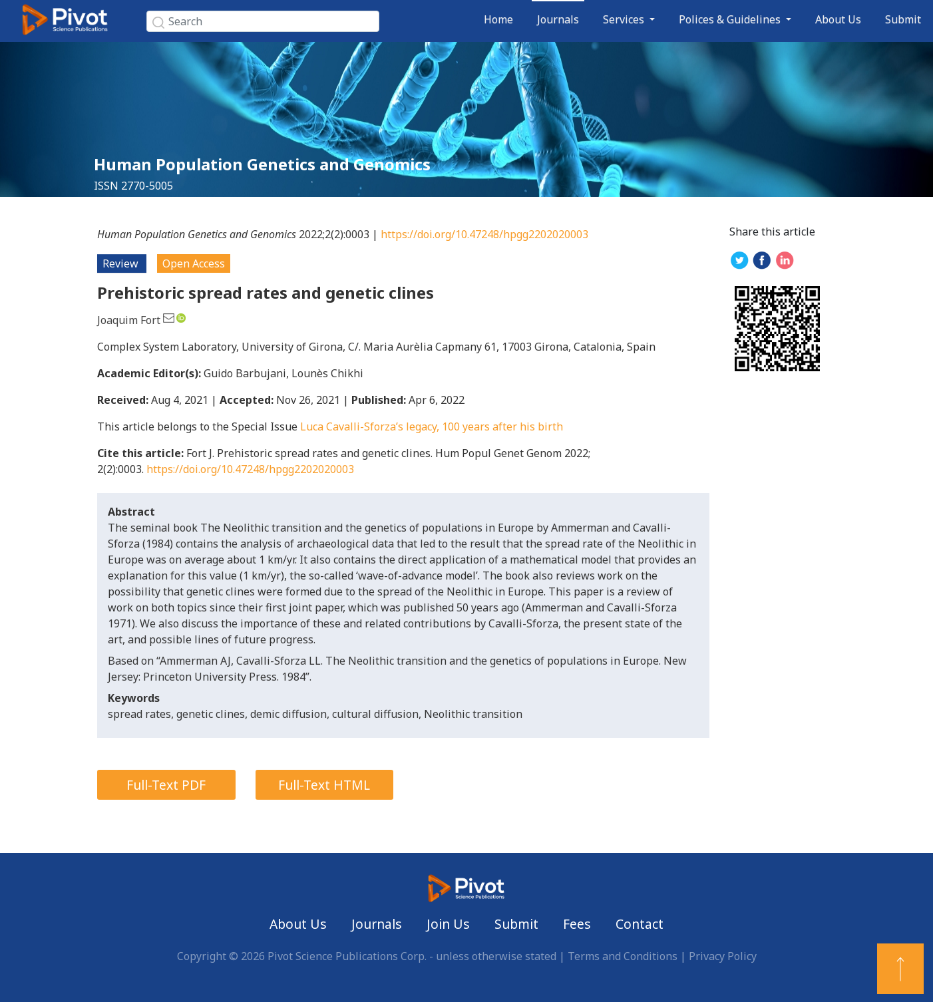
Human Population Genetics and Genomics (262, 164)
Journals (558, 19)
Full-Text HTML (324, 785)
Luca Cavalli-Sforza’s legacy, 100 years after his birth (431, 426)
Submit (903, 19)
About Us (838, 19)
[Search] (262, 21)
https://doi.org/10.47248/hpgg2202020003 (484, 234)
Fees (577, 924)
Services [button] (625, 19)
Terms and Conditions (622, 956)
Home (498, 19)
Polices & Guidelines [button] (731, 19)
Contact (639, 924)
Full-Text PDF (166, 785)
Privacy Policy (723, 956)
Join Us (448, 924)
